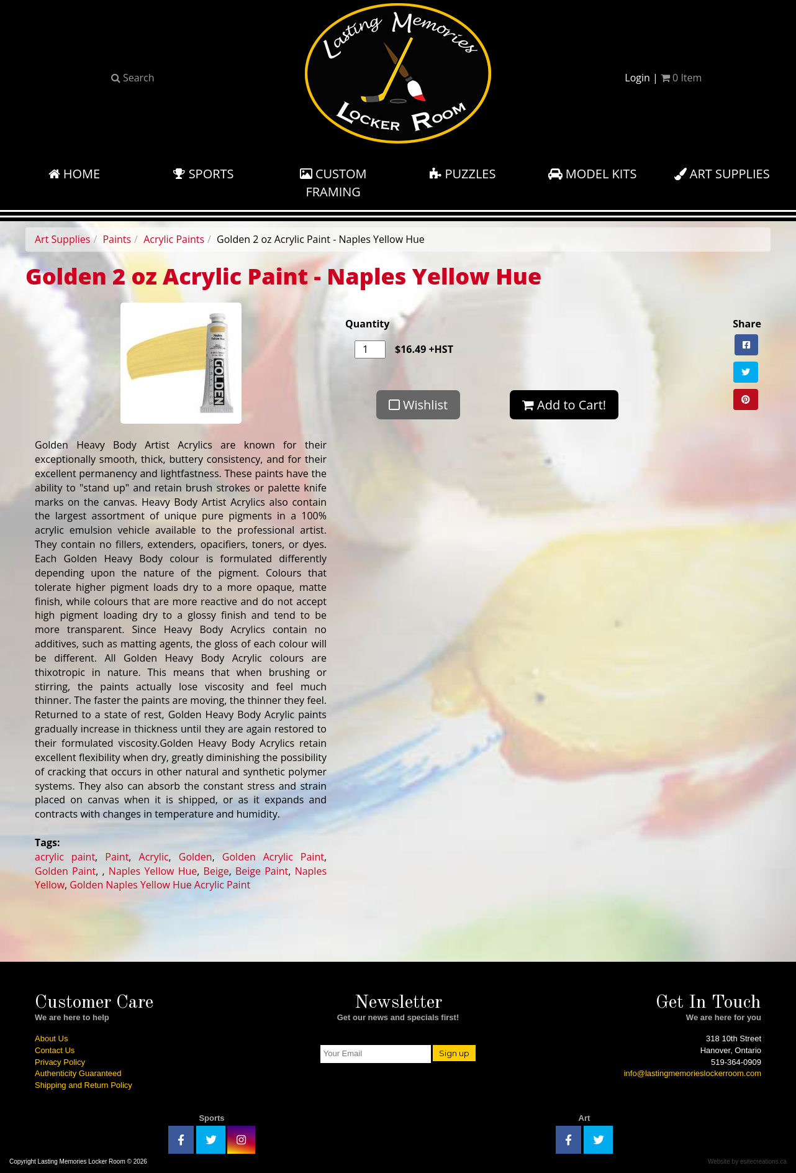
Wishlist (418, 404)
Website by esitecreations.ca (747, 1161)
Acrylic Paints (173, 239)
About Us (51, 1038)
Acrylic (154, 857)
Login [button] (637, 77)
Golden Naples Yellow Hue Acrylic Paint (160, 885)
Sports (203, 173)
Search (133, 77)
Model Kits (592, 173)
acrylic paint (65, 857)
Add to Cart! (564, 404)
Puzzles (462, 173)
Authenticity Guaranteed (78, 1073)
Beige (216, 871)
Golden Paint (65, 871)
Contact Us (55, 1050)
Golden (195, 857)
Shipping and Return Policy (83, 1085)
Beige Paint (261, 871)
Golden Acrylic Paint (273, 857)
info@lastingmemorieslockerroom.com (692, 1073)
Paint (117, 857)
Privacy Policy (60, 1062)
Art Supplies (722, 173)
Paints (116, 239)
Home (74, 173)
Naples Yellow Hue (153, 871)
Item (681, 77)
